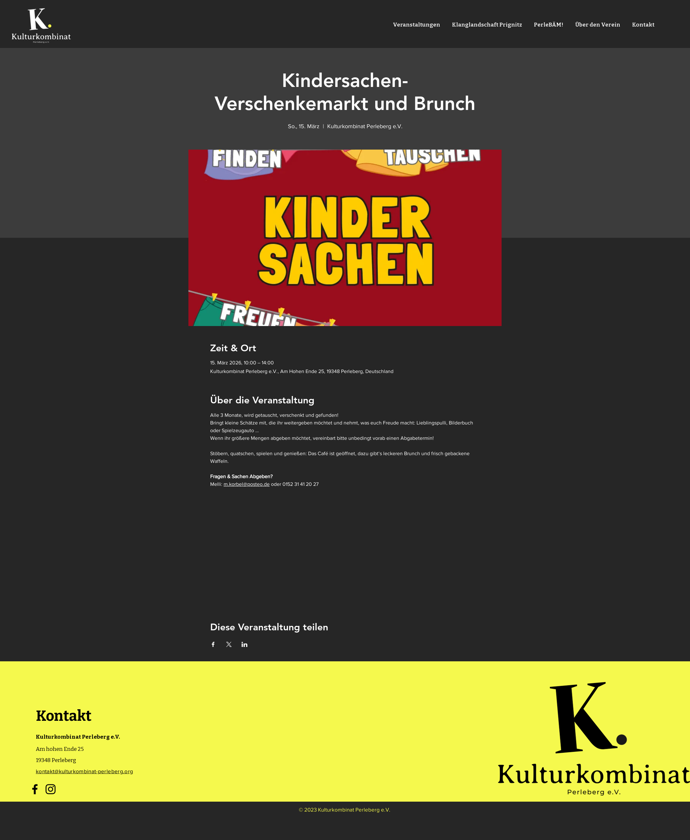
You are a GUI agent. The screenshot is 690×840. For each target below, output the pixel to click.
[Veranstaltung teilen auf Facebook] (213, 644)
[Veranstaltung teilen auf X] (229, 644)
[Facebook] (35, 789)
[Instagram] (50, 789)
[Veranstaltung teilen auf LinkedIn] (245, 644)
